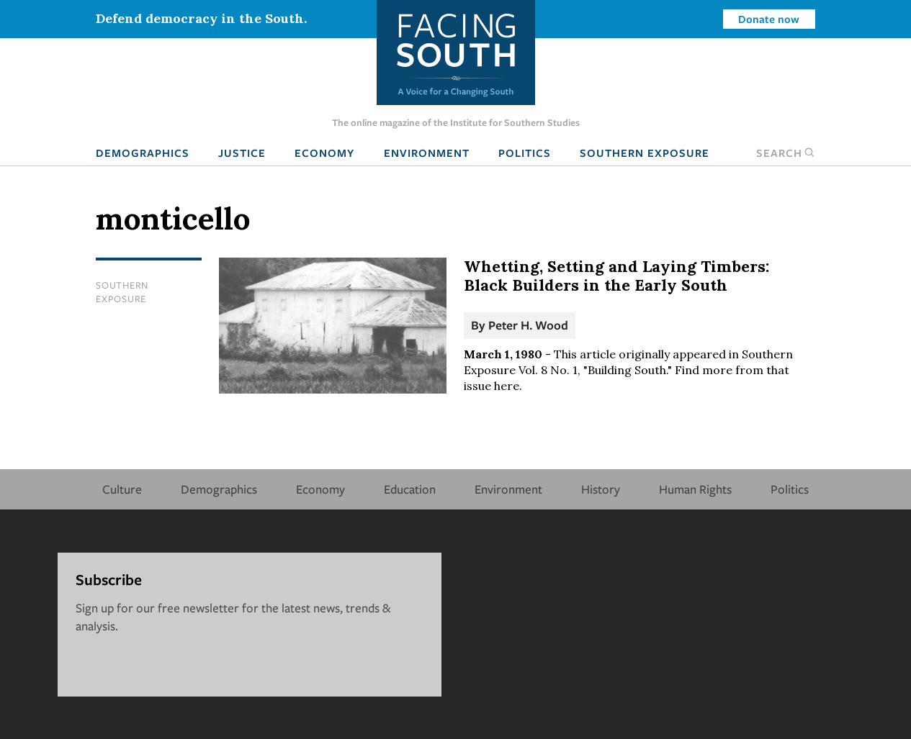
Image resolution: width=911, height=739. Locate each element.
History (600, 489)
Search (785, 152)
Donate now (768, 19)
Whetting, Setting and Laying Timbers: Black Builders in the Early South (616, 275)
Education (410, 489)
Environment (427, 152)
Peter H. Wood (528, 325)
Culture (122, 489)
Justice (242, 152)
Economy (324, 152)
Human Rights (695, 489)
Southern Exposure (644, 152)
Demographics (142, 152)
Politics (524, 152)
